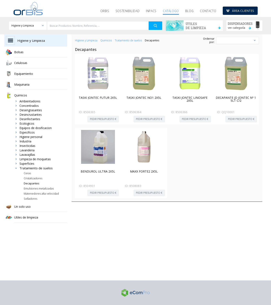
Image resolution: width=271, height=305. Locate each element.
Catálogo (171, 11)
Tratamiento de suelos (128, 40)
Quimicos (106, 40)
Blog (189, 11)
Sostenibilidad (128, 11)
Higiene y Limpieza (86, 40)
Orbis (104, 11)
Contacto (208, 11)
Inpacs (151, 11)
